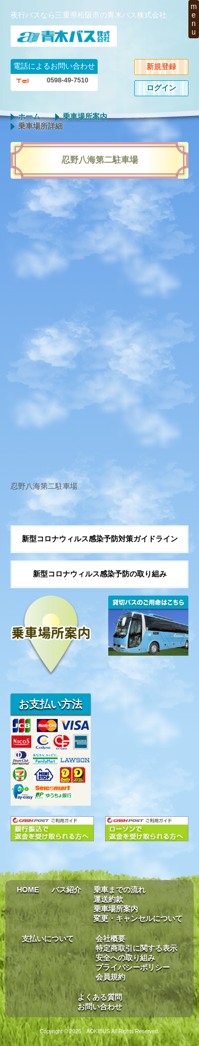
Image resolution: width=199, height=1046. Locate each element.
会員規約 (110, 977)
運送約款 (108, 899)
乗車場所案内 (85, 116)
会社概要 (110, 938)
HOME (28, 889)
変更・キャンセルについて (138, 918)
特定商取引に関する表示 (136, 948)
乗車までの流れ (119, 889)
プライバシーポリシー (133, 967)
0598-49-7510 (67, 80)
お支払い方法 (50, 704)
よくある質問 (99, 997)
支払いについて (48, 938)
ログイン (161, 87)
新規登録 (161, 66)
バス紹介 (66, 889)
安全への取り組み (125, 957)
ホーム (29, 116)
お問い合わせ (99, 1006)
